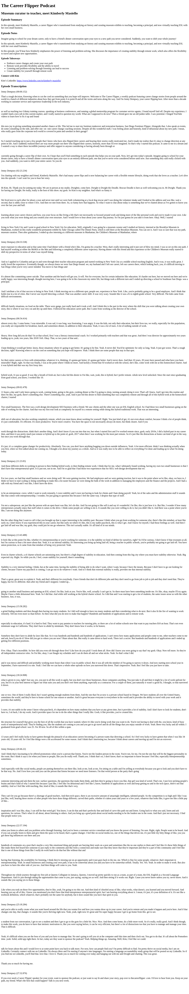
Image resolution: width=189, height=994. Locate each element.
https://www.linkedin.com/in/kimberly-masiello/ (39, 80)
